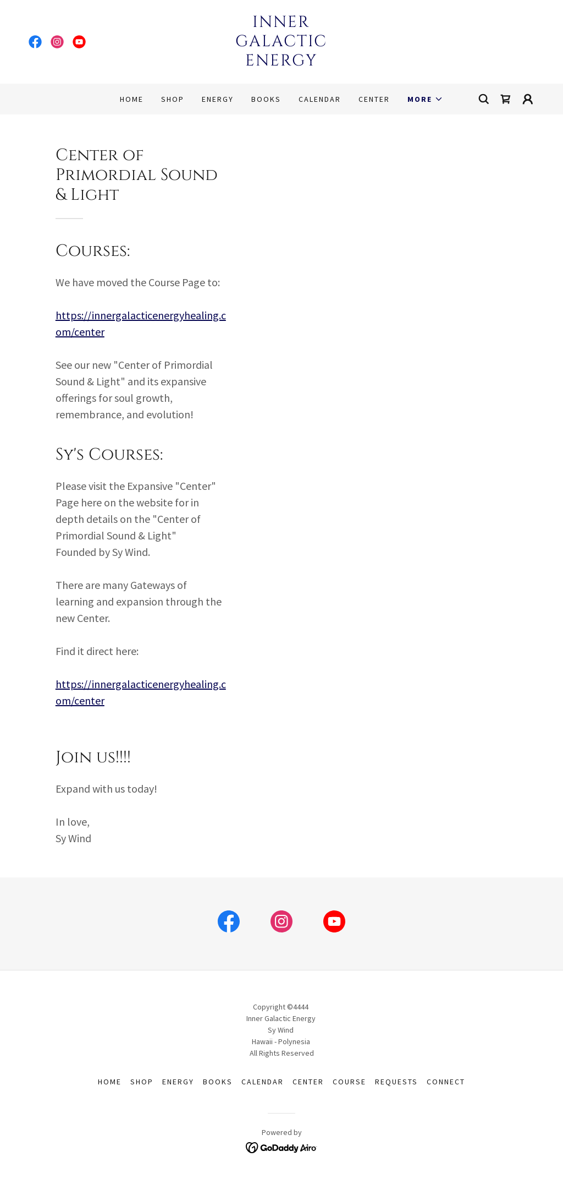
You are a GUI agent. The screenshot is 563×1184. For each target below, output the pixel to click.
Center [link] (374, 99)
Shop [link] (172, 99)
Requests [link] (396, 1082)
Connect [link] (446, 1082)
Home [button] (110, 1082)
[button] (425, 99)
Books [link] (266, 99)
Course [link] (349, 1082)
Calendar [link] (320, 99)
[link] (35, 42)
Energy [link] (218, 99)
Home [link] (131, 99)
